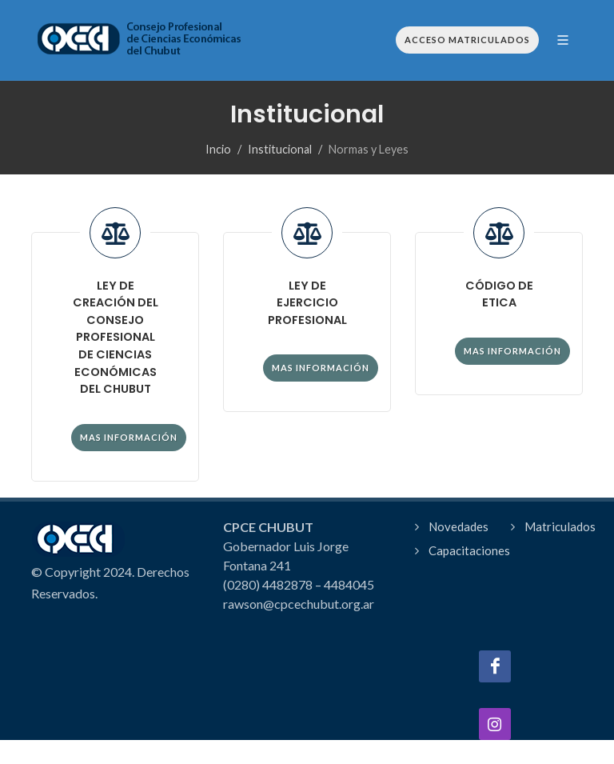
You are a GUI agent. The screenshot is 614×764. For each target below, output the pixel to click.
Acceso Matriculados (467, 39)
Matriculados (560, 526)
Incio (218, 149)
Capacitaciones (469, 550)
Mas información (128, 437)
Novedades (458, 526)
